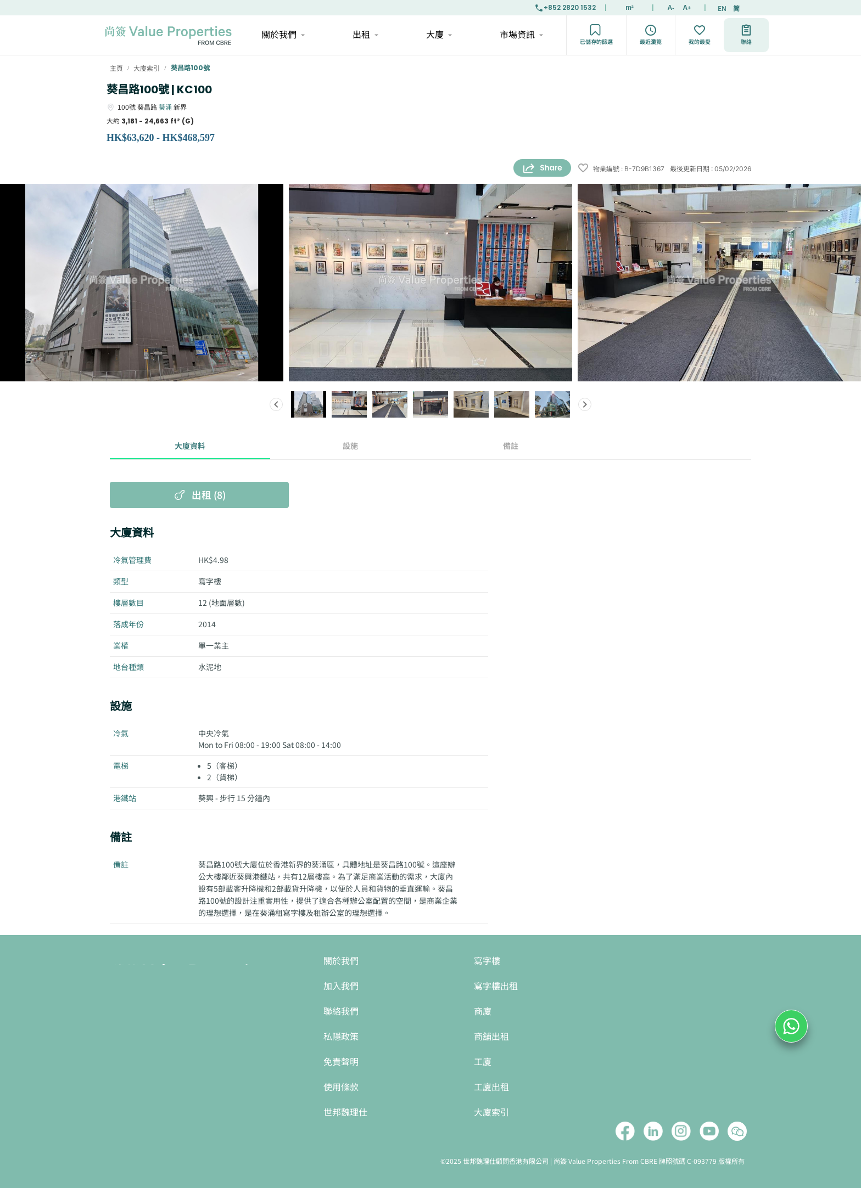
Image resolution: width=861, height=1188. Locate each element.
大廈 (438, 35)
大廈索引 (491, 1112)
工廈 (482, 1062)
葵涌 (165, 106)
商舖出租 (491, 1037)
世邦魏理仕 (345, 1112)
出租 (365, 35)
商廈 (482, 1011)
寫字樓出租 (496, 986)
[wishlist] (583, 169)
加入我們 (341, 986)
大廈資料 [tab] (190, 446)
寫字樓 (487, 961)
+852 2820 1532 (565, 8)
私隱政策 (341, 1037)
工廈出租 (491, 1087)
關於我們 (282, 35)
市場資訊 (521, 35)
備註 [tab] (511, 446)
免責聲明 (341, 1062)
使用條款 (341, 1087)
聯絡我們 (341, 1011)
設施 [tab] (350, 446)
